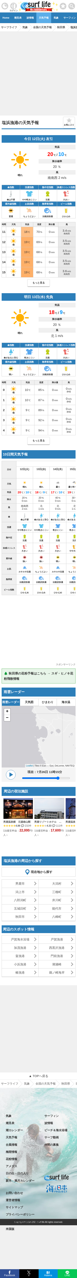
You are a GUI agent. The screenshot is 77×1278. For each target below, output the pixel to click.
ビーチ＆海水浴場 (55, 1130)
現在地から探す (41, 872)
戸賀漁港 (57, 939)
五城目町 (20, 908)
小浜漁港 (20, 964)
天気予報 (44, 17)
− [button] (7, 718)
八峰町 (56, 916)
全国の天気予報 (46, 1083)
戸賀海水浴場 (20, 939)
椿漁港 (20, 972)
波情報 (30, 17)
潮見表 (18, 17)
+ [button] (7, 712)
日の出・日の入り (17, 1173)
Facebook (9, 1275)
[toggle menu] (72, 5)
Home (5, 17)
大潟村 (56, 883)
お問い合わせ (14, 1193)
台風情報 (11, 1144)
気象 (56, 17)
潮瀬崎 (56, 964)
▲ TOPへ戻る (38, 1076)
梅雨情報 (11, 1151)
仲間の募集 (51, 1144)
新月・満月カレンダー (20, 1180)
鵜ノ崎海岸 (56, 972)
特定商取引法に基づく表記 (23, 1221)
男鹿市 (20, 883)
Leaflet (29, 765)
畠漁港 (20, 956)
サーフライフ (9, 1083)
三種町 (56, 892)
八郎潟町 (20, 900)
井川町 (56, 900)
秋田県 (65, 1083)
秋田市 (20, 916)
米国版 (10, 1229)
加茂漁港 (20, 947)
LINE (67, 1275)
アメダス (11, 1166)
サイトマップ (14, 1207)
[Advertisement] (38, 72)
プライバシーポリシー (20, 1214)
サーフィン (51, 1116)
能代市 (56, 908)
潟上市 (20, 892)
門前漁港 (57, 956)
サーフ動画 (51, 1137)
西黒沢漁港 (56, 947)
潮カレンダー (14, 1130)
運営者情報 (13, 1200)
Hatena (48, 1275)
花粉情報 (11, 1159)
